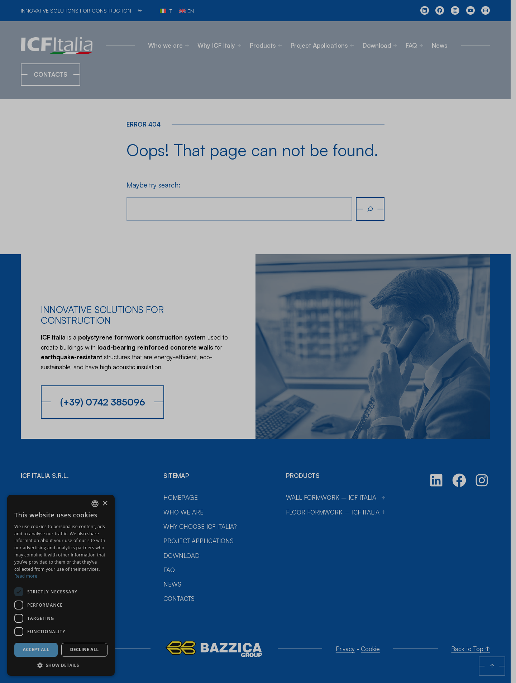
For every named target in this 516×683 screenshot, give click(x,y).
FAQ (414, 45)
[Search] (373, 208)
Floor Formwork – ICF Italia (335, 501)
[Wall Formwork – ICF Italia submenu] (386, 487)
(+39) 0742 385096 (102, 391)
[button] (61, 665)
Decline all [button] (84, 649)
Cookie (373, 638)
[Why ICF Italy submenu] (242, 45)
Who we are (168, 45)
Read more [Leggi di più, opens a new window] (25, 576)
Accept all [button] (36, 649)
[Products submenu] (283, 45)
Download (379, 45)
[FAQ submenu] (424, 45)
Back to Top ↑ (476, 638)
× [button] (105, 503)
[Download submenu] (398, 45)
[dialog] (61, 585)
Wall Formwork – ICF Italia (334, 486)
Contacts (50, 74)
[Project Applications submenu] (355, 45)
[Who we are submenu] (189, 45)
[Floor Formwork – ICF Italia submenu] (386, 501)
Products (265, 45)
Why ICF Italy (219, 45)
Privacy (348, 638)
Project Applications (321, 45)
